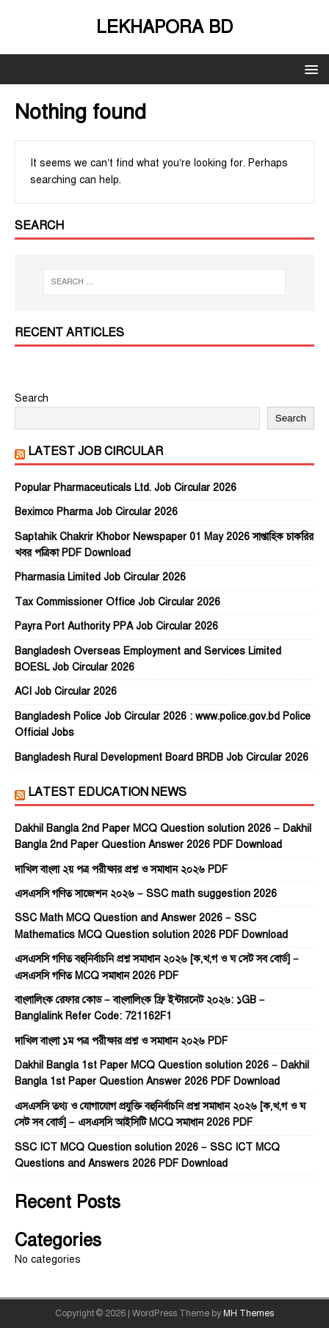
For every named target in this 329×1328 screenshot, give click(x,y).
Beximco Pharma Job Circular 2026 (96, 512)
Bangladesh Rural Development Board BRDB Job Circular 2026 (161, 757)
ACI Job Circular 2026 (66, 691)
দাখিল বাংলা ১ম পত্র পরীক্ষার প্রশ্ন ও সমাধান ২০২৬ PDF (121, 1041)
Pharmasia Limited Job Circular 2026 (100, 577)
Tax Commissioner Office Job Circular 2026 (117, 602)
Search (31, 398)
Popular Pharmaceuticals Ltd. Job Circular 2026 (125, 488)
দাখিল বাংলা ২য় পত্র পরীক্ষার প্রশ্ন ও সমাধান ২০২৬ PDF (121, 869)
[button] (308, 68)
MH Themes (248, 1313)
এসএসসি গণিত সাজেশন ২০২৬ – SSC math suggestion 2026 (146, 894)
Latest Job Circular (95, 451)
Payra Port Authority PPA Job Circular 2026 (116, 626)
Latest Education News (107, 792)
